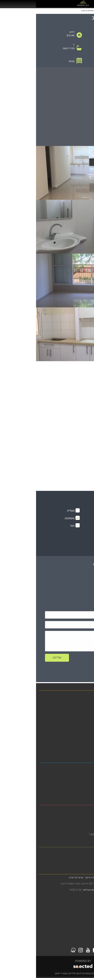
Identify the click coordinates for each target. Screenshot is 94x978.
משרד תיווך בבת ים (80, 809)
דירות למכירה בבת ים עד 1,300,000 (72, 835)
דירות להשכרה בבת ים (79, 814)
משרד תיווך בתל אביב (79, 767)
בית (89, 695)
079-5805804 (67, 590)
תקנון (88, 740)
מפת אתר (86, 725)
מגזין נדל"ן (85, 710)
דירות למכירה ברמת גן (79, 861)
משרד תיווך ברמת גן (80, 851)
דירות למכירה (84, 700)
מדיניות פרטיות (83, 735)
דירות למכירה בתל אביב (78, 792)
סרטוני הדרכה (83, 750)
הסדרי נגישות (83, 730)
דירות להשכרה (83, 705)
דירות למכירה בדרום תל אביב (75, 787)
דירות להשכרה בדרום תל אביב (75, 777)
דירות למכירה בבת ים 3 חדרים (75, 829)
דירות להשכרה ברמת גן (79, 856)
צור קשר (86, 745)
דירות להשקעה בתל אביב (77, 782)
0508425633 (66, 583)
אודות (88, 720)
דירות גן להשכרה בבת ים (78, 824)
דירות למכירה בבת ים (79, 819)
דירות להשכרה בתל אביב (77, 772)
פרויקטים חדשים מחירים (77, 715)
